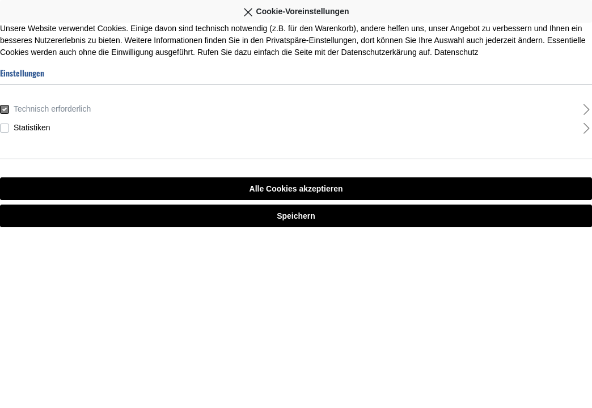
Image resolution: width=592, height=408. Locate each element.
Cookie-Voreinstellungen (296, 9)
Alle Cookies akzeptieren (296, 188)
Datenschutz (456, 52)
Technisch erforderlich (52, 108)
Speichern (296, 215)
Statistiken (32, 127)
